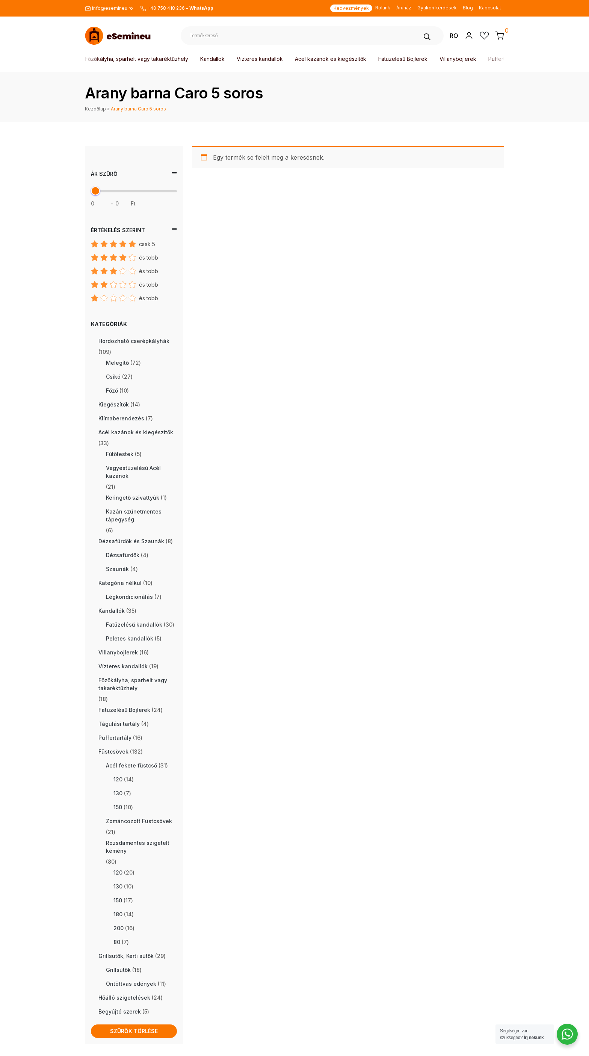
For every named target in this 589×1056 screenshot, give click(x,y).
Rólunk (382, 8)
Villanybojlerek (459, 59)
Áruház (403, 8)
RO (454, 35)
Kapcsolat (490, 8)
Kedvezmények (351, 8)
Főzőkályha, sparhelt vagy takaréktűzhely (138, 59)
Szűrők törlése (134, 1031)
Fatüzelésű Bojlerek (404, 59)
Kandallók (214, 59)
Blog (468, 8)
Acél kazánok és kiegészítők (332, 59)
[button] (499, 35)
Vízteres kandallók (261, 59)
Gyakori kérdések (437, 8)
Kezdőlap (95, 109)
